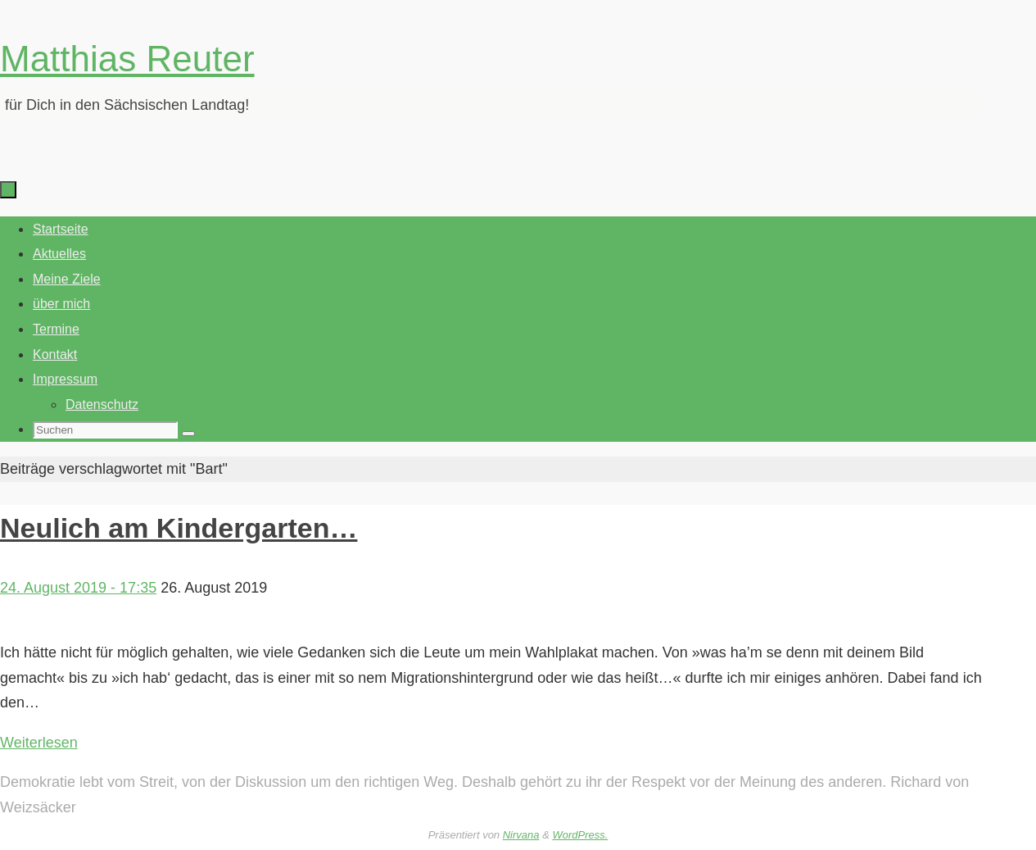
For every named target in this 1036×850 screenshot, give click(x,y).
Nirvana (521, 835)
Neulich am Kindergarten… (178, 527)
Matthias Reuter (127, 59)
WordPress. (580, 835)
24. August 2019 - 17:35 (78, 588)
